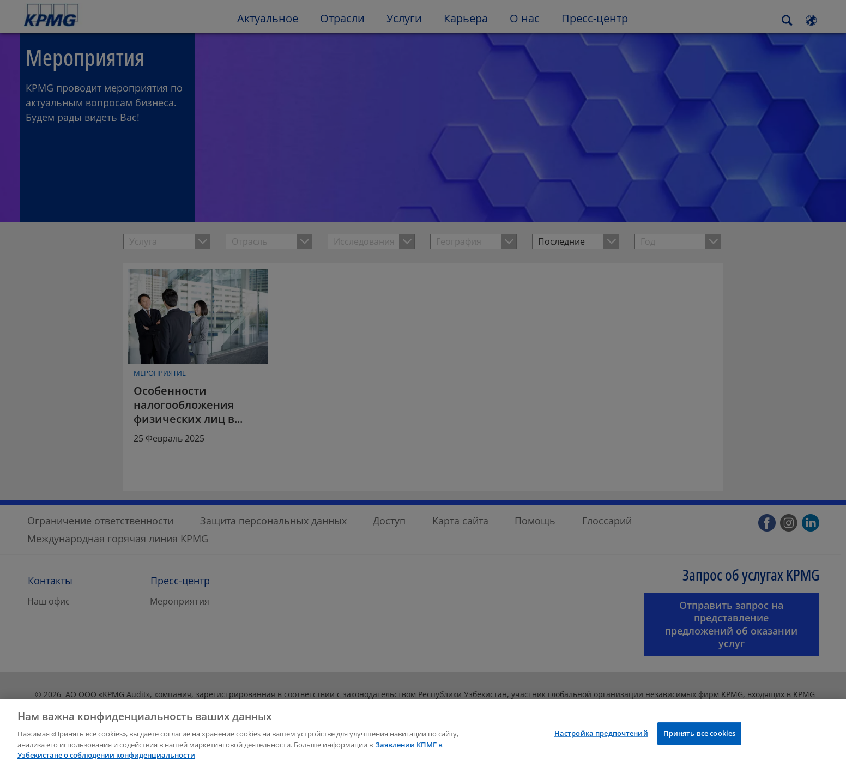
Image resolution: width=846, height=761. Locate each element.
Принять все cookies (699, 739)
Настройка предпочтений (601, 739)
